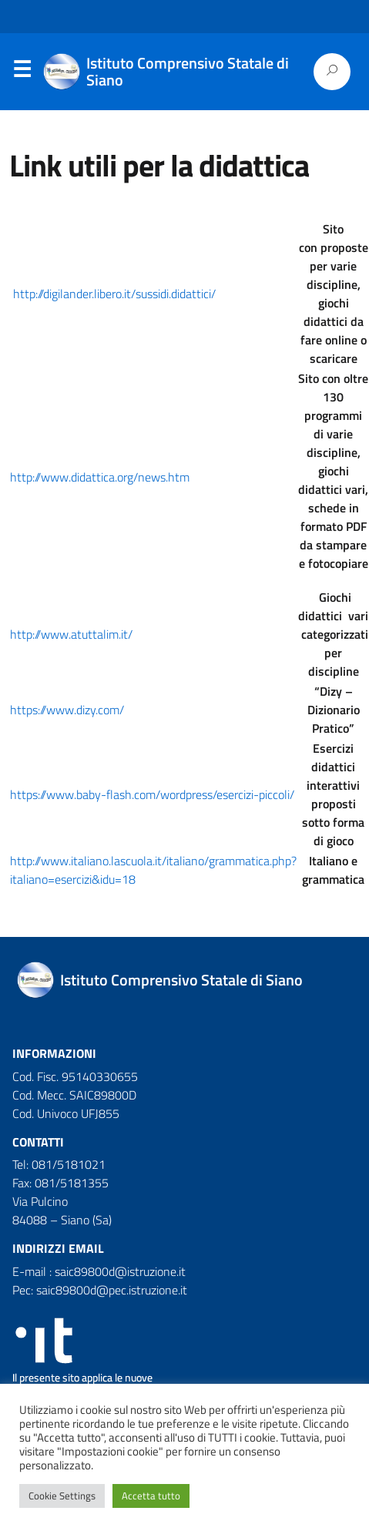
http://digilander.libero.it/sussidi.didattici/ (114, 293)
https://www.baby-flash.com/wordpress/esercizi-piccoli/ (152, 794)
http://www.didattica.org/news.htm (100, 477)
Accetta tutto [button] (151, 1495)
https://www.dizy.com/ (67, 709)
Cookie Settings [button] (62, 1495)
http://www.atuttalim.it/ (71, 634)
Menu (21, 72)
